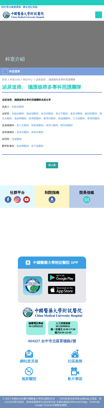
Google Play (61, 278)
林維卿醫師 (23, 146)
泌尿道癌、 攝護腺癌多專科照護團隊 (55, 79)
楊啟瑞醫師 (32, 113)
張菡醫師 (17, 139)
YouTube (26, 199)
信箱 (86, 199)
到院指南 (52, 199)
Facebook (8, 199)
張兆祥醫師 (47, 113)
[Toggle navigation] (98, 14)
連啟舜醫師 (20, 118)
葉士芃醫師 (23, 125)
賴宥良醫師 (37, 132)
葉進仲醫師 (76, 113)
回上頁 (52, 165)
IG (17, 199)
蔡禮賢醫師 (93, 118)
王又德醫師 (79, 118)
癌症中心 (28, 79)
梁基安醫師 (23, 132)
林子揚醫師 (37, 146)
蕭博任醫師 (49, 118)
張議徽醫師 (64, 118)
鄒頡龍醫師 (91, 113)
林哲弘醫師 (52, 125)
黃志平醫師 (62, 113)
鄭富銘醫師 (67, 125)
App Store (61, 290)
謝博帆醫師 (35, 118)
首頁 (4, 79)
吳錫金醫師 (18, 106)
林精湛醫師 (37, 125)
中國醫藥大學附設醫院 (52, 312)
